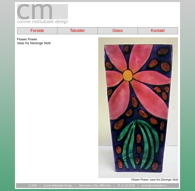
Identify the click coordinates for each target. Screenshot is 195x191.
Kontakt (158, 30)
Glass (117, 30)
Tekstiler (77, 30)
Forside (37, 30)
